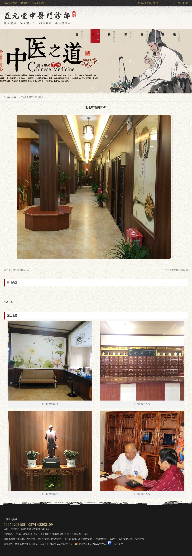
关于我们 (96, 36)
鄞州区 (63, 534)
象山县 (48, 534)
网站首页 (80, 36)
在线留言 (147, 36)
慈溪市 (19, 534)
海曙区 (77, 534)
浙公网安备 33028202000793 (92, 544)
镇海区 (55, 534)
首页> (21, 97)
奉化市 (33, 534)
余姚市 (26, 534)
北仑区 (70, 534)
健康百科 (128, 36)
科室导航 (163, 30)
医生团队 (112, 36)
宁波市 (85, 534)
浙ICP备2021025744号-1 (60, 544)
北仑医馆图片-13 (21, 270)
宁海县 (41, 534)
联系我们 (179, 36)
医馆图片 (38, 97)
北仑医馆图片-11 (180, 270)
